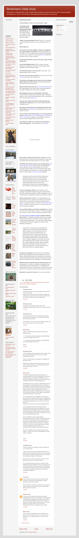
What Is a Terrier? (10, 42)
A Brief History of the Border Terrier (10, 108)
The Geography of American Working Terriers (10, 105)
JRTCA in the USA (10, 296)
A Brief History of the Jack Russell (10, 114)
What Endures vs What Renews (14, 238)
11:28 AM (25, 507)
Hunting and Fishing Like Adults (10, 80)
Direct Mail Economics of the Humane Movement (11, 356)
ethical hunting (23, 284)
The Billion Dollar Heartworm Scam (14, 190)
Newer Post (23, 529)
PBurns (25, 329)
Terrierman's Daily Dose (21, 9)
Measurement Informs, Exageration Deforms (10, 50)
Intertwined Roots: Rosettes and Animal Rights (10, 58)
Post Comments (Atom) (31, 532)
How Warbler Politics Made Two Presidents (11, 61)
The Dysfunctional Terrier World (10, 68)
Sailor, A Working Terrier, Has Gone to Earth (10, 84)
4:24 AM (25, 440)
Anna (24, 477)
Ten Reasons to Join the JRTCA (10, 64)
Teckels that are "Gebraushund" (9, 54)
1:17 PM (25, 309)
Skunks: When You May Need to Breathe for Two (10, 76)
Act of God (8, 73)
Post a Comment (25, 522)
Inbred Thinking (9, 40)
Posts (59, 27)
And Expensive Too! (14, 197)
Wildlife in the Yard (13, 255)
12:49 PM (25, 472)
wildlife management (31, 284)
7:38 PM (25, 489)
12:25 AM (25, 299)
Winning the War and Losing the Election (14, 264)
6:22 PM (25, 346)
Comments (60, 30)
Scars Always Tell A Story (13, 213)
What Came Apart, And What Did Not (13, 247)
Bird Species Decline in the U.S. (10, 345)
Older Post (49, 529)
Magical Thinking (9, 38)
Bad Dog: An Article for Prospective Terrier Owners (11, 348)
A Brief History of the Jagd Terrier (10, 111)
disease (47, 282)
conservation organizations (36, 282)
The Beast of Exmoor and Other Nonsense (10, 92)
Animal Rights (26, 282)
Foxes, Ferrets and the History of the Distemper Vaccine (10, 88)
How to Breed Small (10, 47)
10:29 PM (25, 368)
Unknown (25, 494)
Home (36, 529)
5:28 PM (25, 325)
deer (44, 282)
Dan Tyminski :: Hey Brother (14, 206)
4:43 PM (25, 519)
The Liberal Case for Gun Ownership (10, 352)
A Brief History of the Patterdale (10, 118)
